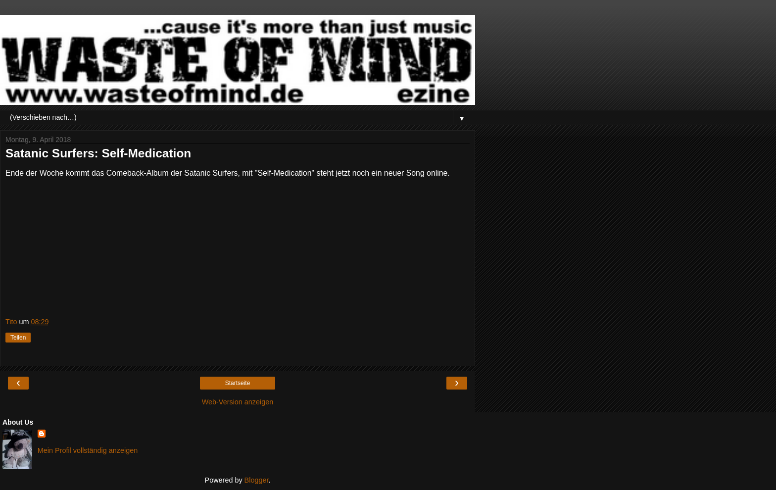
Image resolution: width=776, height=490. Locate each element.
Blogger (256, 480)
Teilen (18, 337)
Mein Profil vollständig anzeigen (88, 450)
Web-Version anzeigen (238, 402)
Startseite (237, 383)
